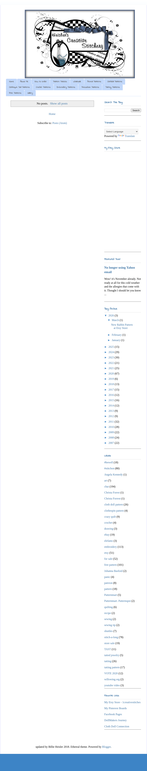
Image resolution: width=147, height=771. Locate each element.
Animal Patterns (94, 81)
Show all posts (59, 103)
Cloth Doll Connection (116, 726)
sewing (108, 619)
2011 (112, 421)
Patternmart (110, 594)
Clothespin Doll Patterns (19, 87)
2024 (112, 352)
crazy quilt (110, 516)
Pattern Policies (60, 81)
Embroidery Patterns (66, 87)
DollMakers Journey (115, 720)
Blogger (106, 746)
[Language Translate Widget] (121, 131)
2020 (112, 373)
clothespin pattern (114, 510)
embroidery (110, 546)
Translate (126, 136)
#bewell (108, 462)
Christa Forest (112, 492)
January (116, 340)
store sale (109, 643)
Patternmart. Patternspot (117, 600)
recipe (107, 613)
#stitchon (109, 468)
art (105, 480)
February (117, 334)
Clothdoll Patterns (114, 81)
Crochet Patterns (43, 87)
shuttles (108, 631)
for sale (108, 558)
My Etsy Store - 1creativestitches (122, 702)
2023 (112, 357)
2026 (112, 315)
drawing (108, 528)
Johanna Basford (113, 570)
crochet (108, 522)
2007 (112, 442)
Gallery (30, 93)
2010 (112, 426)
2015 (112, 400)
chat (106, 486)
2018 (112, 384)
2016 (112, 394)
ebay (106, 534)
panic (107, 576)
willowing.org (112, 679)
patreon (108, 582)
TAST (107, 649)
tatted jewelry (111, 655)
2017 (112, 389)
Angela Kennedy (113, 474)
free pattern (110, 564)
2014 (112, 405)
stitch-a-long (111, 637)
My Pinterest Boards (115, 708)
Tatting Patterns (112, 87)
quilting (108, 607)
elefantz (108, 540)
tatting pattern (111, 667)
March (116, 320)
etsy (106, 552)
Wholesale (77, 81)
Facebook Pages (113, 714)
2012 (112, 416)
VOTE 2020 (111, 673)
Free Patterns (15, 93)
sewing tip (110, 625)
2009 (112, 432)
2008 (112, 437)
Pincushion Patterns (90, 87)
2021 (112, 368)
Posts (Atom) (59, 123)
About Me (24, 81)
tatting (107, 661)
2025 (112, 346)
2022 (112, 362)
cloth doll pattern (113, 504)
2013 (112, 410)
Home (11, 81)
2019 (112, 378)
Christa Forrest (112, 498)
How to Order (41, 81)
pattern (108, 588)
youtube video (112, 685)
